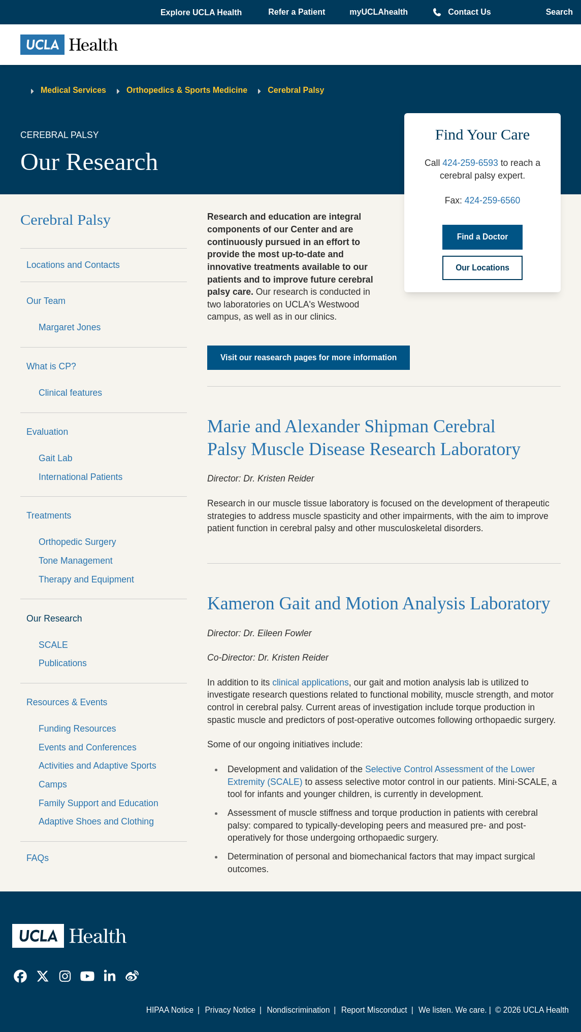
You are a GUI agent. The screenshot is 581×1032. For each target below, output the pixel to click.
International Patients (80, 477)
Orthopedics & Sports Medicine (186, 90)
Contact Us (469, 12)
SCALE (53, 645)
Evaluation (47, 432)
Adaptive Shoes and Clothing (96, 821)
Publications (63, 663)
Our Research (54, 618)
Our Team (46, 301)
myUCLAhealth (378, 12)
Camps (53, 784)
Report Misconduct (374, 1010)
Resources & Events (66, 702)
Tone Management (76, 561)
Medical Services (73, 90)
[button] (202, 13)
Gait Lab (56, 458)
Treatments (48, 515)
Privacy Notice (230, 1010)
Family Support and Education (98, 803)
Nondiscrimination (298, 1010)
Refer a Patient (296, 12)
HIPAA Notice (169, 1010)
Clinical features (70, 393)
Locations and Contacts (73, 265)
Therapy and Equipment (86, 579)
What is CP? (51, 366)
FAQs (37, 858)
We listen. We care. (452, 1010)
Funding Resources (77, 729)
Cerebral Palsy (296, 90)
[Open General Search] (556, 12)
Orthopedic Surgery (77, 542)
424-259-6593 (470, 163)
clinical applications (310, 682)
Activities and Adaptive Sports (97, 766)
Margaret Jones (70, 327)
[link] (20, 976)
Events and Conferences (88, 747)
